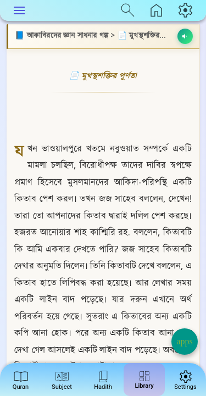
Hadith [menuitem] (103, 379)
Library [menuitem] (144, 377)
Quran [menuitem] (21, 379)
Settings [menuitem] (185, 379)
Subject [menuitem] (62, 379)
